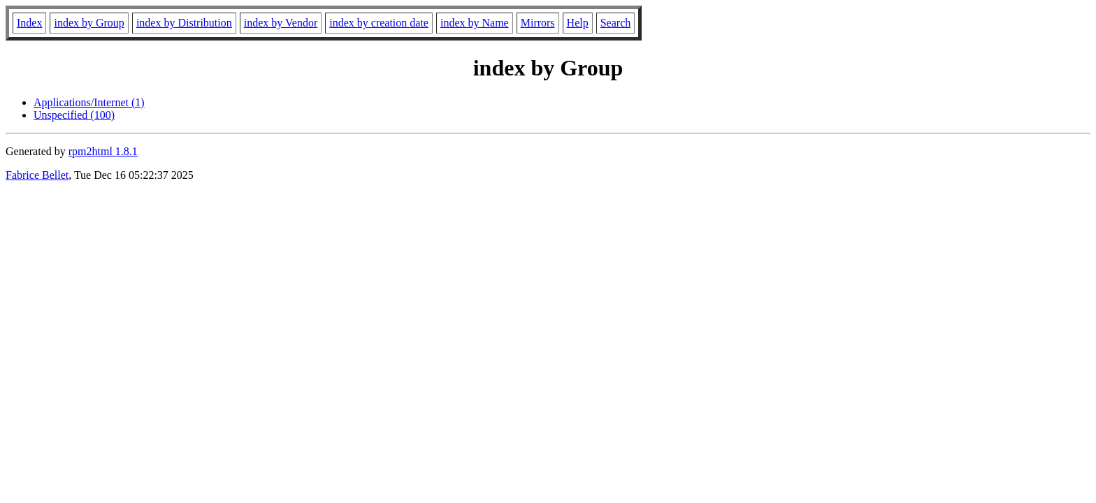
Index (29, 23)
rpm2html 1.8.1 (103, 151)
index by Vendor (280, 23)
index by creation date (378, 23)
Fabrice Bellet (37, 175)
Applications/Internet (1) (89, 102)
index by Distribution (184, 23)
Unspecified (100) (74, 115)
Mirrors (538, 23)
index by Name (474, 23)
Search (615, 23)
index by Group (89, 23)
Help (578, 23)
